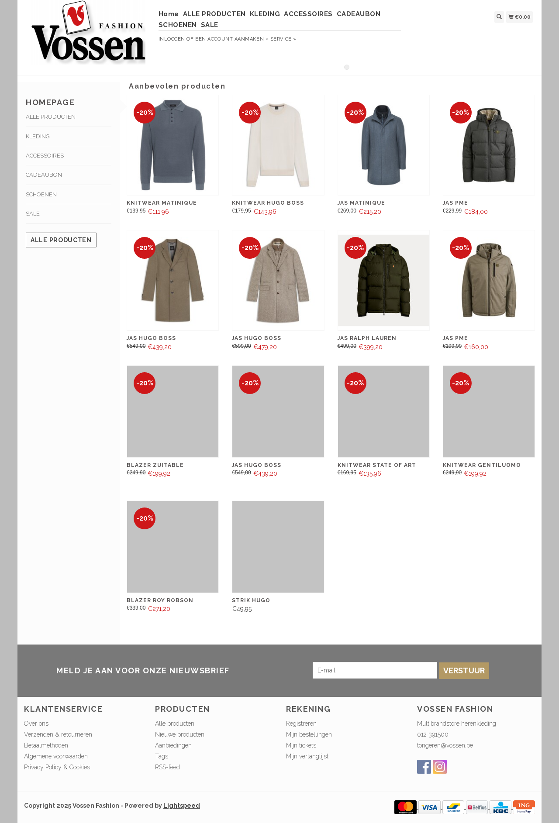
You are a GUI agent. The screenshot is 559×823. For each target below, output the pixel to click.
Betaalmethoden (46, 745)
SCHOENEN (178, 25)
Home (169, 14)
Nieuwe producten (179, 734)
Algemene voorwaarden (56, 756)
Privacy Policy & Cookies (57, 767)
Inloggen (172, 39)
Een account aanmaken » (232, 39)
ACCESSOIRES (308, 14)
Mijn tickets (301, 745)
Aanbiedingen (173, 745)
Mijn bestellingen (309, 734)
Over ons (36, 723)
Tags (161, 756)
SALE (209, 25)
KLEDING (265, 14)
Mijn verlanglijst (307, 756)
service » (283, 39)
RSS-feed (167, 767)
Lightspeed (181, 805)
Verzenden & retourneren (58, 734)
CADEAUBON (359, 14)
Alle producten (61, 240)
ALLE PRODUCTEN (214, 14)
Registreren (301, 723)
